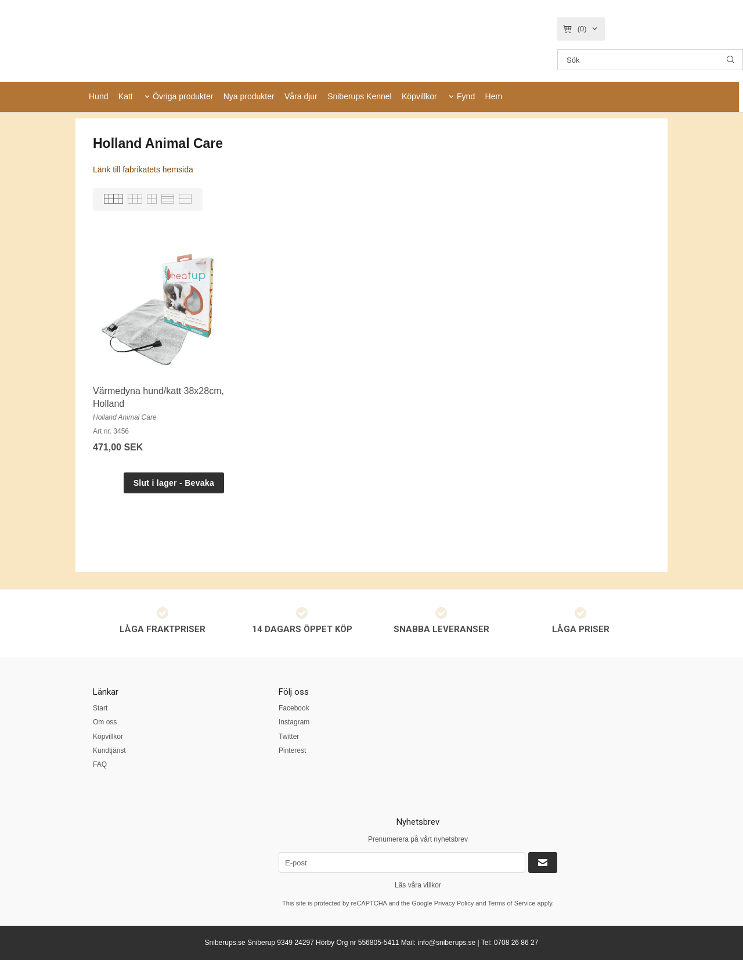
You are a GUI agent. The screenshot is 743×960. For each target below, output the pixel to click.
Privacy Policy (454, 903)
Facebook (294, 708)
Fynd (466, 96)
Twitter (289, 736)
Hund (98, 96)
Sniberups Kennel (359, 96)
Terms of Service (511, 903)
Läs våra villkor (418, 885)
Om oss (105, 722)
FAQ (100, 764)
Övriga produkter (183, 96)
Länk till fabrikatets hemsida (143, 169)
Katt (125, 96)
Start (100, 708)
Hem (494, 96)
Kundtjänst (109, 750)
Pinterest (292, 750)
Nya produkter (249, 96)
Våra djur (301, 96)
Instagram (294, 722)
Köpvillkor (419, 96)
